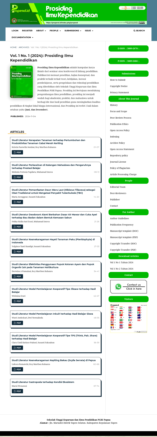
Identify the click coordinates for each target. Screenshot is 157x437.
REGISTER (27, 30)
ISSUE (88, 30)
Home (13, 47)
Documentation (22, 37)
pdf (18, 152)
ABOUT (40, 30)
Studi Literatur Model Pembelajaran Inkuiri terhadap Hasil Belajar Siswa (52, 313)
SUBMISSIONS (72, 30)
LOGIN (15, 30)
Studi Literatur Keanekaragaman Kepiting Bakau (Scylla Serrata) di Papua (54, 360)
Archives (24, 47)
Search (139, 30)
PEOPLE (54, 30)
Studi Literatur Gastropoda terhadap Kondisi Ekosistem (43, 382)
